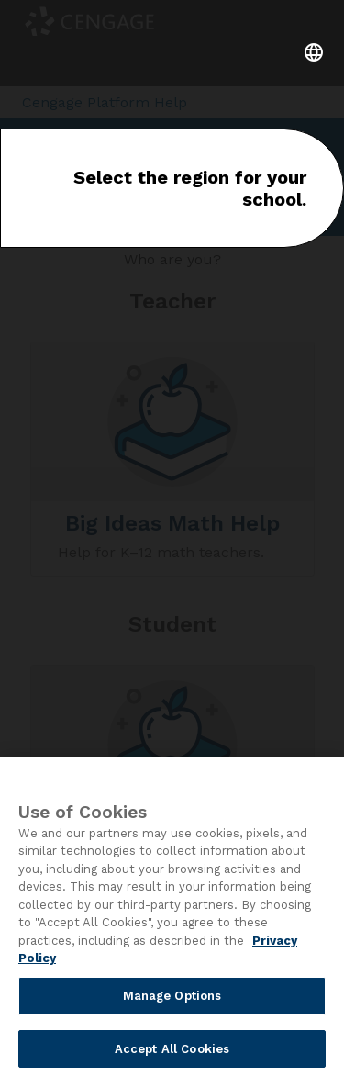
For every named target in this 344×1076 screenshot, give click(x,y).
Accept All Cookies (172, 1052)
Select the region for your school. (189, 188)
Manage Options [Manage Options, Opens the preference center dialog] (172, 999)
